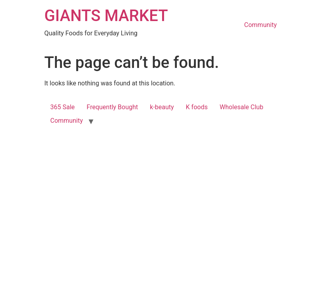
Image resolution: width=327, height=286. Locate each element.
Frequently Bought (112, 107)
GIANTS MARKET (106, 15)
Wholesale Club (241, 107)
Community (260, 25)
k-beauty (162, 107)
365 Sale (62, 107)
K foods (197, 107)
